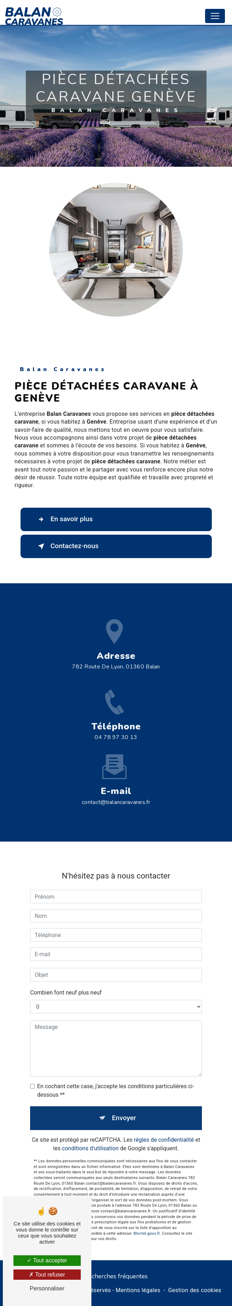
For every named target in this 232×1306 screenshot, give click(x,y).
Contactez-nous (67, 546)
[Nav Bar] (215, 16)
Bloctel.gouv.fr (147, 1224)
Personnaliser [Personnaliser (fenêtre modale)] (47, 1288)
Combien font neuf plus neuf (66, 983)
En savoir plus (64, 519)
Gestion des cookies (194, 1290)
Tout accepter (47, 1260)
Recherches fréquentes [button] (116, 1276)
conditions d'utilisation (90, 1139)
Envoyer (124, 1109)
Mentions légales (137, 1290)
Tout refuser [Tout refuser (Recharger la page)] (47, 1275)
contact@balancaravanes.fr (116, 793)
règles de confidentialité (164, 1130)
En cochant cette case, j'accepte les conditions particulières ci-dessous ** (115, 1081)
